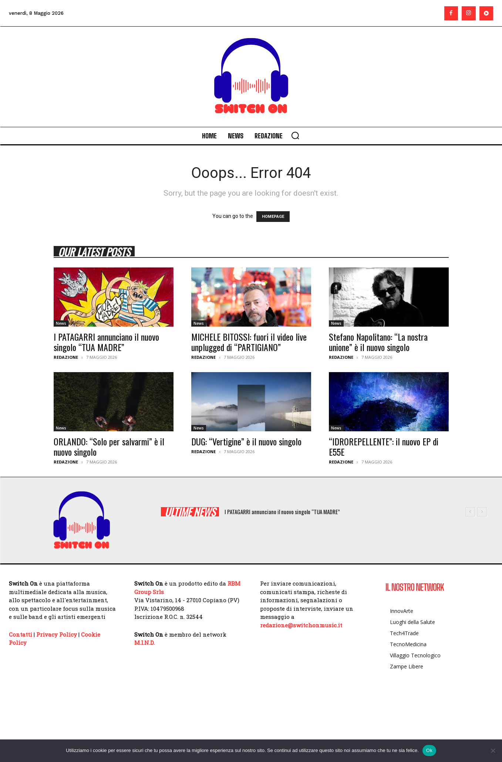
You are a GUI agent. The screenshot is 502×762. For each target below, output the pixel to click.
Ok (429, 750)
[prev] (470, 511)
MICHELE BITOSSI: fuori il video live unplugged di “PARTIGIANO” (249, 342)
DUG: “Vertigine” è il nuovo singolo (246, 441)
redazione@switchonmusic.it (301, 625)
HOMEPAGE (273, 216)
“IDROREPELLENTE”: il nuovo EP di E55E (383, 446)
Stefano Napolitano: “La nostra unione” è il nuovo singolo (378, 342)
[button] (295, 135)
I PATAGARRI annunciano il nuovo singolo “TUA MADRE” (106, 342)
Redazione (66, 357)
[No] (492, 750)
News (61, 323)
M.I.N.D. (144, 642)
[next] (481, 511)
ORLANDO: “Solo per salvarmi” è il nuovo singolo (109, 446)
